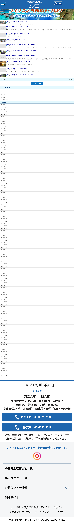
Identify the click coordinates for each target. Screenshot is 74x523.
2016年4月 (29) (4, 304)
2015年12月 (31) (4, 313)
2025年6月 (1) (3, 104)
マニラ (3, 92)
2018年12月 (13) (4, 228)
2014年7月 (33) (4, 354)
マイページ (58, 511)
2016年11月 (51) (4, 287)
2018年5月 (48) (4, 244)
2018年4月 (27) (4, 247)
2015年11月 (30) (4, 316)
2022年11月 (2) (4, 159)
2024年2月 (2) (3, 130)
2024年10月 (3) (4, 116)
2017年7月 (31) (4, 268)
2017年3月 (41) (4, 278)
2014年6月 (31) (4, 356)
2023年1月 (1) (3, 154)
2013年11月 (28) (4, 373)
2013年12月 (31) (4, 370)
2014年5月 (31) (4, 358)
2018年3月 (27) (4, 249)
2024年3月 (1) (3, 128)
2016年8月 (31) (4, 294)
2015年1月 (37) (4, 339)
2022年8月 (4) (3, 166)
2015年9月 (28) (4, 320)
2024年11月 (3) (4, 114)
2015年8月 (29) (4, 323)
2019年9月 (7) (3, 206)
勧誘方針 (58, 507)
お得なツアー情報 (16, 487)
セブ (2, 90)
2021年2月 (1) (3, 178)
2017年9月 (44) (4, 263)
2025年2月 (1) (3, 107)
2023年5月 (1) (3, 145)
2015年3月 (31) (4, 335)
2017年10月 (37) (4, 261)
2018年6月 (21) (4, 242)
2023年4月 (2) (3, 147)
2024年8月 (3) (3, 121)
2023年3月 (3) (3, 149)
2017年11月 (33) (4, 259)
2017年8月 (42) (4, 266)
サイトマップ (42, 511)
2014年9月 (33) (4, 349)
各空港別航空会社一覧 (19, 468)
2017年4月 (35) (4, 275)
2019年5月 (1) (3, 216)
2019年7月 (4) (3, 211)
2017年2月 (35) (4, 280)
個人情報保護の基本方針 (37, 507)
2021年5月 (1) (3, 173)
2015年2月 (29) (4, 337)
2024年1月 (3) (3, 133)
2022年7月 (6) (3, 168)
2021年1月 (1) (3, 180)
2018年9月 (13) (4, 235)
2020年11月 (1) (4, 185)
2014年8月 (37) (4, 351)
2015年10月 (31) (4, 318)
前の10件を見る (4, 79)
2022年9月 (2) (3, 164)
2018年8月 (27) (4, 237)
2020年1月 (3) (3, 197)
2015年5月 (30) (4, 330)
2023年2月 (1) (3, 152)
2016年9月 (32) (4, 292)
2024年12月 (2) (4, 111)
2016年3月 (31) (4, 306)
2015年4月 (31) (4, 332)
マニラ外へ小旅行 (5, 99)
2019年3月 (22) (4, 221)
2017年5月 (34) (4, 273)
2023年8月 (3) (3, 142)
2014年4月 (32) (4, 361)
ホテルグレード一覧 (20, 511)
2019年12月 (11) (4, 199)
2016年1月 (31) (4, 311)
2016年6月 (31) (4, 299)
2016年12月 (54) (4, 285)
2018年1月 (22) (4, 254)
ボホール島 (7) (3, 94)
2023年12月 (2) (4, 135)
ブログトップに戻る (37, 83)
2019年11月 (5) (4, 202)
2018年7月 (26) (4, 240)
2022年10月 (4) (4, 161)
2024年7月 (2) (3, 123)
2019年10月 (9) (4, 204)
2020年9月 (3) (3, 187)
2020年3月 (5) (3, 192)
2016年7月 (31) (4, 297)
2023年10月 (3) (4, 140)
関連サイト (12, 497)
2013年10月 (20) (4, 375)
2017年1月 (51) (4, 282)
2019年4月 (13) (4, 218)
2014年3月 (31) (4, 363)
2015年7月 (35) (4, 325)
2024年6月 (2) (3, 126)
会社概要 (16, 507)
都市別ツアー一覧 (16, 478)
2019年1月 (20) (4, 225)
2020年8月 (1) (3, 190)
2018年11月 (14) (4, 230)
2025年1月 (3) (3, 109)
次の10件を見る (70, 79)
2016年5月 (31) (4, 301)
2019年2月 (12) (4, 223)
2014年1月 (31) (4, 368)
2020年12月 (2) (4, 183)
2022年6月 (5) (3, 171)
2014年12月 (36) (4, 342)
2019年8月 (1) (3, 209)
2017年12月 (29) (4, 256)
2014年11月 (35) (4, 344)
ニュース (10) (3, 97)
